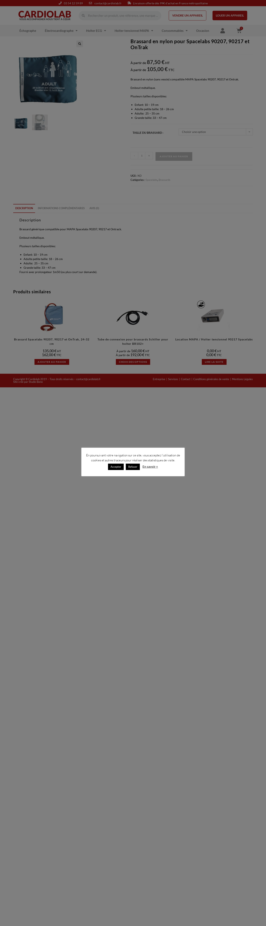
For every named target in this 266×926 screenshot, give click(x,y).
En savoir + (150, 466)
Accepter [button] (115, 466)
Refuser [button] (132, 466)
